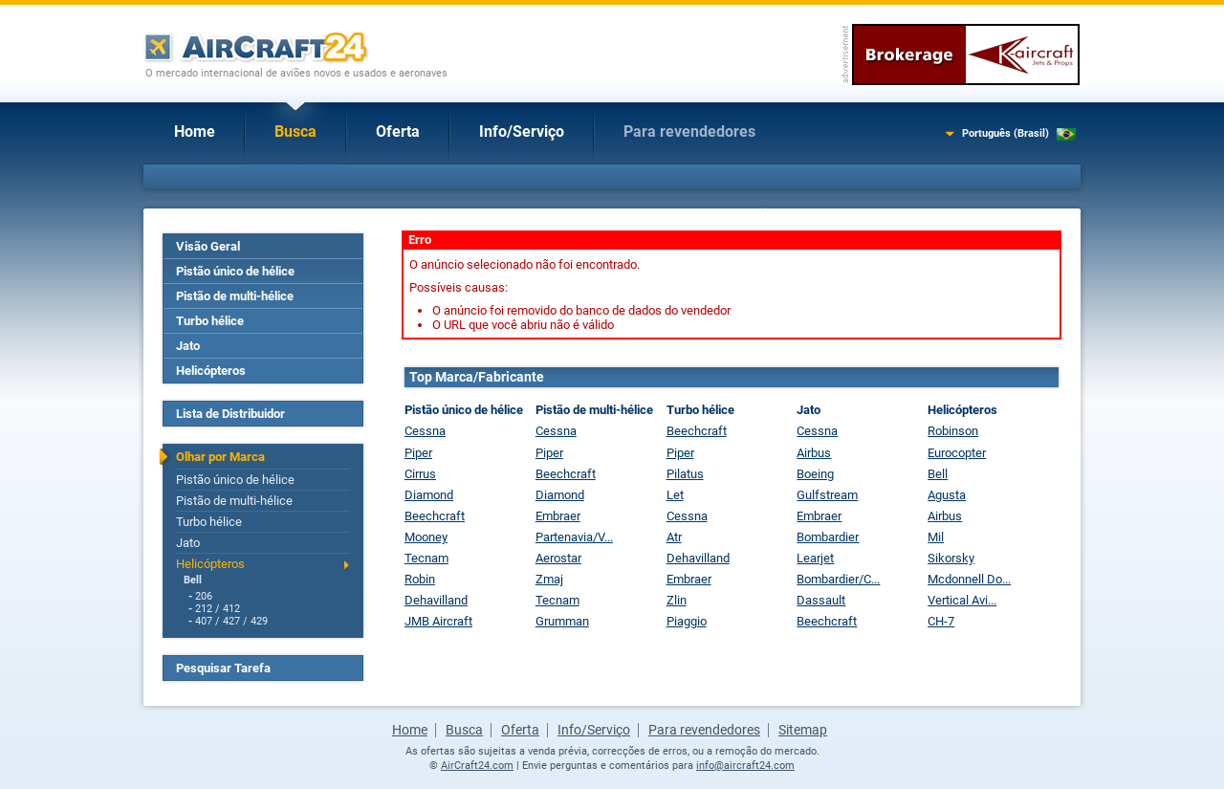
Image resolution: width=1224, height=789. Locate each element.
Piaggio (687, 621)
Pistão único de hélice (235, 271)
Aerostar (558, 558)
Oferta (398, 131)
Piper (418, 453)
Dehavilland (436, 600)
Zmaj (549, 579)
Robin (419, 579)
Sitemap (802, 729)
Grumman (562, 621)
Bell (193, 580)
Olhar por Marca (220, 456)
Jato (188, 346)
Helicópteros (211, 370)
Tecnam (426, 558)
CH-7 (941, 621)
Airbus (814, 453)
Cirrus (420, 474)
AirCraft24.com (477, 765)
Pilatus (685, 474)
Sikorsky (951, 558)
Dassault (821, 600)
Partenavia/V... (574, 537)
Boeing (815, 474)
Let (675, 495)
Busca (295, 131)
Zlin (677, 600)
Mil (936, 537)
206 (203, 596)
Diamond (428, 495)
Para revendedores (689, 131)
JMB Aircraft (438, 621)
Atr (674, 537)
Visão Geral (208, 246)
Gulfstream (827, 495)
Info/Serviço (521, 131)
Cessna (425, 431)
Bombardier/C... (838, 579)
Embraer (558, 516)
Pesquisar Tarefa (223, 668)
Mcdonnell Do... (969, 579)
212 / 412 (217, 609)
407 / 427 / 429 (231, 621)
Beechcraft (434, 516)
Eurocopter (957, 453)
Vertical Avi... (962, 600)
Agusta (947, 495)
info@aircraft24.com (745, 765)
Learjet (815, 558)
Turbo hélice (210, 321)
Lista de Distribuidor (230, 413)
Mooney (426, 537)
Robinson (953, 431)
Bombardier (828, 537)
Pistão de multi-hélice (235, 296)
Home (194, 131)
